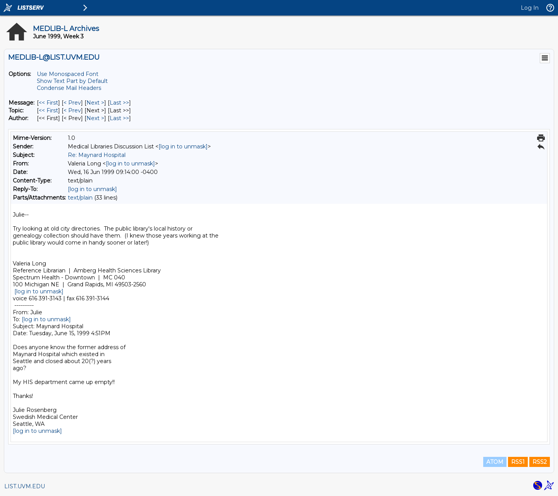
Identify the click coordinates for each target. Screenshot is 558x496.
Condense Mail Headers (69, 87)
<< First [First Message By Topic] (48, 110)
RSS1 (518, 461)
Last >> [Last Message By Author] (119, 118)
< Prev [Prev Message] (72, 102)
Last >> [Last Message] (119, 102)
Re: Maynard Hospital (97, 155)
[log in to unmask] (183, 146)
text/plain (80, 197)
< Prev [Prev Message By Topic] (72, 110)
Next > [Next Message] (95, 102)
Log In (530, 7)
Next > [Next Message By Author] (95, 118)
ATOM (494, 461)
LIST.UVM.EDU (24, 486)
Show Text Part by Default (72, 81)
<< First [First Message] (48, 102)
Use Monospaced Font (67, 74)
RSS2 (539, 461)
